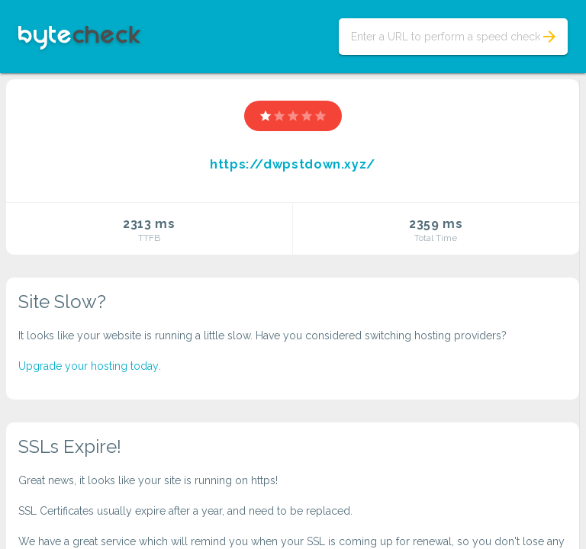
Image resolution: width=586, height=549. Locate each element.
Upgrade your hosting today (88, 366)
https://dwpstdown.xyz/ (292, 164)
